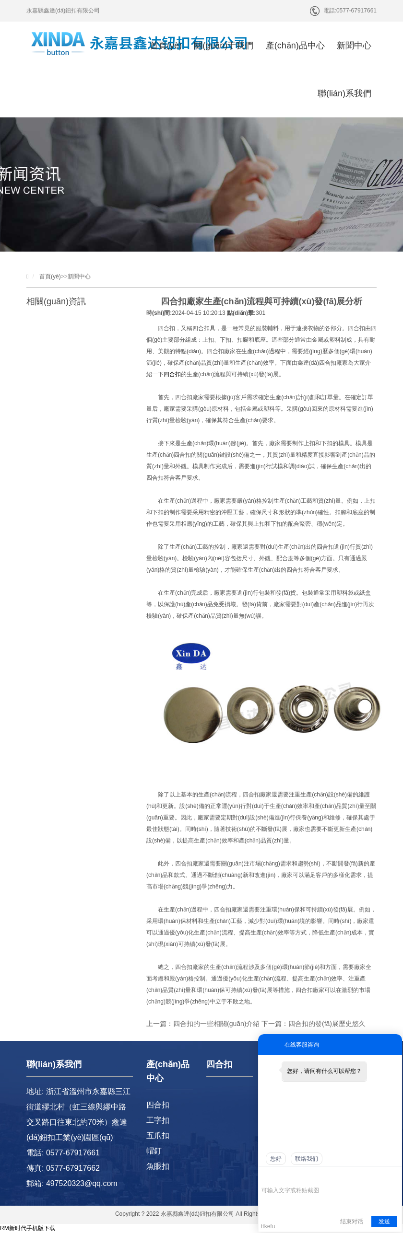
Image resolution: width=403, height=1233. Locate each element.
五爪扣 (157, 1135)
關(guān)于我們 (223, 45)
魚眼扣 (157, 1166)
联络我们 (306, 1158)
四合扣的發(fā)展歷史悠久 (327, 1023)
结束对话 (351, 1221)
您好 (276, 1158)
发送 (384, 1221)
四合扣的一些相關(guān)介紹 (216, 1023)
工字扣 (157, 1120)
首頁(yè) (166, 45)
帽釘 (154, 1151)
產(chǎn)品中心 (295, 45)
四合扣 (172, 374)
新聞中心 (354, 45)
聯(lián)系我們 (344, 93)
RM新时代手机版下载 (27, 1228)
